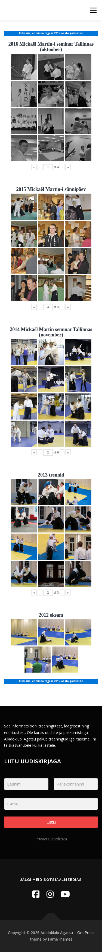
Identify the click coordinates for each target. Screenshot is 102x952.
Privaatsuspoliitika (51, 838)
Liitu (51, 822)
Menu (92, 10)
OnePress (85, 932)
